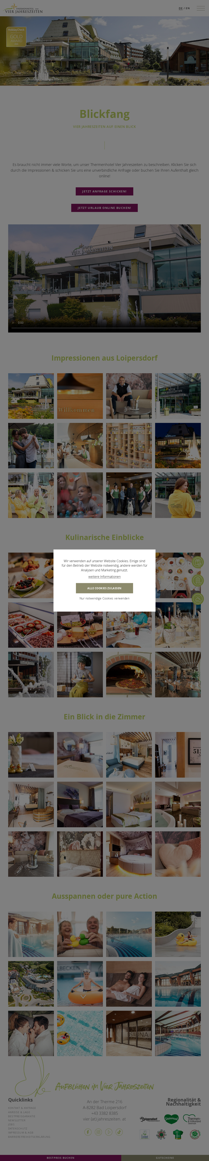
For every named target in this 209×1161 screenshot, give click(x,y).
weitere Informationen (104, 576)
